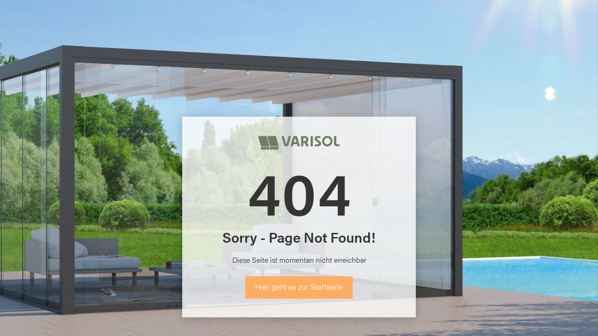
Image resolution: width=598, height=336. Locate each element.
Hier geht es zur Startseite (299, 286)
